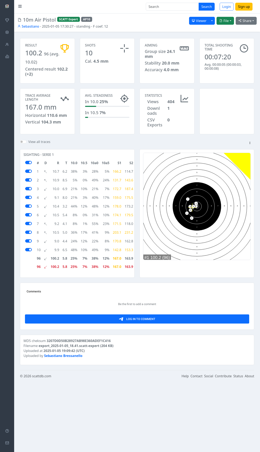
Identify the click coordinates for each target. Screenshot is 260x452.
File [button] (224, 20)
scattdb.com (41, 446)
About (249, 446)
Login (226, 6)
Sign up (244, 6)
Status (238, 446)
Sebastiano (28, 26)
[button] (249, 143)
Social (208, 446)
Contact (197, 446)
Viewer (199, 20)
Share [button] (244, 20)
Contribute (223, 446)
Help (185, 446)
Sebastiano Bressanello (63, 426)
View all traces (39, 141)
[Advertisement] (227, 109)
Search (206, 6)
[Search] (172, 7)
